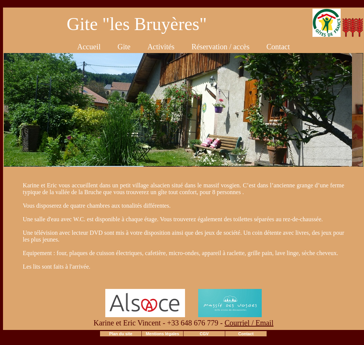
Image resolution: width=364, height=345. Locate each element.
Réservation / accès (220, 47)
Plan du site (120, 333)
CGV (204, 333)
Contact (278, 47)
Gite (123, 47)
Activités (160, 47)
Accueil (88, 47)
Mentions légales (162, 333)
